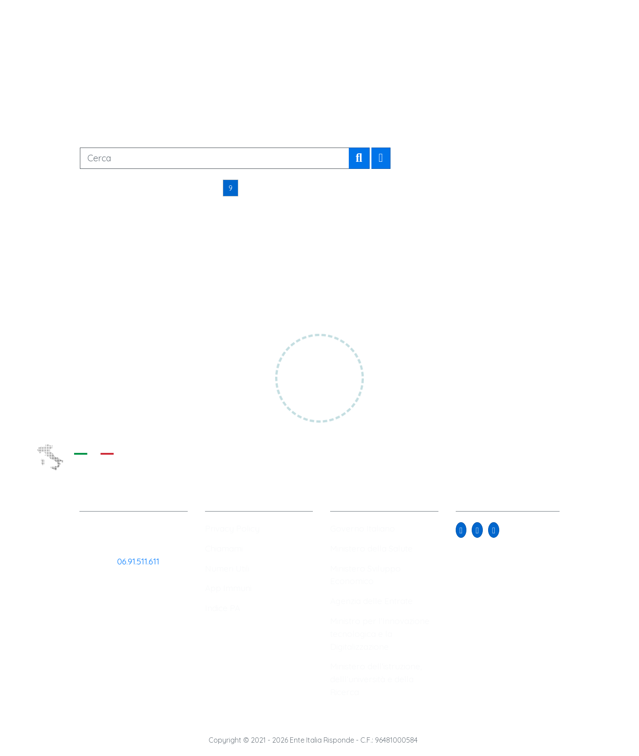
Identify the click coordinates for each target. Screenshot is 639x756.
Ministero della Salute (371, 548)
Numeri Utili (227, 568)
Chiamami (224, 548)
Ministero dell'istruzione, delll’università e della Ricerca (376, 679)
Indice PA (222, 608)
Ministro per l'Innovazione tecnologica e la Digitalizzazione (380, 634)
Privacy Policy (232, 528)
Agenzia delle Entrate (371, 601)
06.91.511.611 (138, 561)
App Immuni (228, 588)
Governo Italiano (362, 528)
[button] (461, 530)
